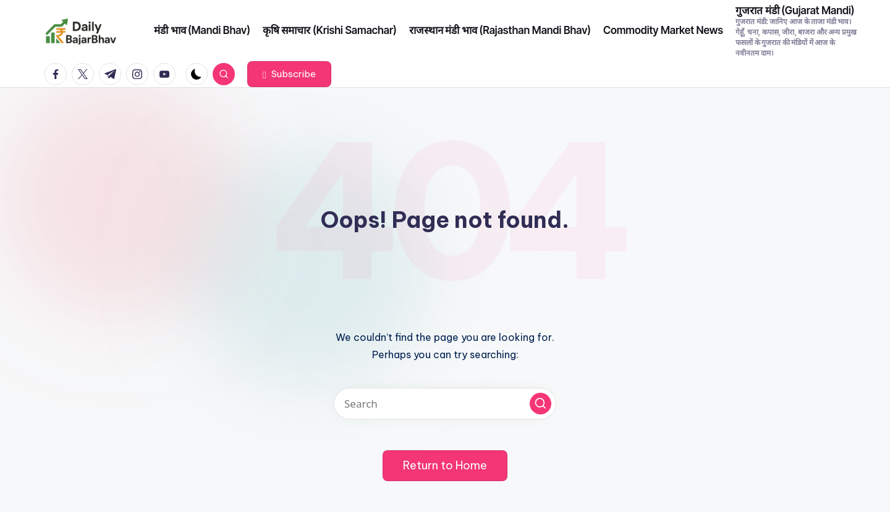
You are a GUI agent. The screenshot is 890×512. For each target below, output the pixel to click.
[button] (289, 74)
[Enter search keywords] (445, 403)
